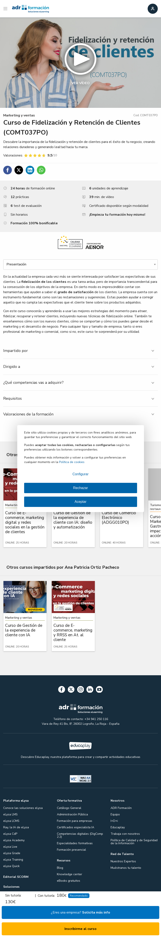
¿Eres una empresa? (80, 912)
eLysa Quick (11, 866)
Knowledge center (69, 874)
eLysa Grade (11, 853)
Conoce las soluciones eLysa (23, 808)
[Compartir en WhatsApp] (41, 170)
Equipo (115, 814)
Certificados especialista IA (75, 827)
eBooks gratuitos (68, 881)
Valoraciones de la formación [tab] (28, 414)
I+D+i (114, 821)
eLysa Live (10, 847)
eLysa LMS (10, 814)
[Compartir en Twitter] (18, 170)
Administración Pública (72, 814)
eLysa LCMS (11, 821)
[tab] (80, 351)
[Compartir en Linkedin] (30, 170)
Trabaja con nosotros (125, 834)
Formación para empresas (74, 821)
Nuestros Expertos (123, 861)
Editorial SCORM (15, 877)
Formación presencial (71, 850)
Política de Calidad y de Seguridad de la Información (134, 841)
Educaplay (118, 827)
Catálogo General (69, 808)
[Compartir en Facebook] (7, 170)
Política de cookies (71, 462)
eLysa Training (13, 860)
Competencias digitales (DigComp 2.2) (80, 835)
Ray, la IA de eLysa (16, 827)
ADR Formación (121, 808)
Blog (60, 868)
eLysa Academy (14, 840)
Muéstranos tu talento (126, 868)
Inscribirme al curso (80, 928)
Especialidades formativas (75, 843)
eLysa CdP (10, 834)
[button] (80, 62)
